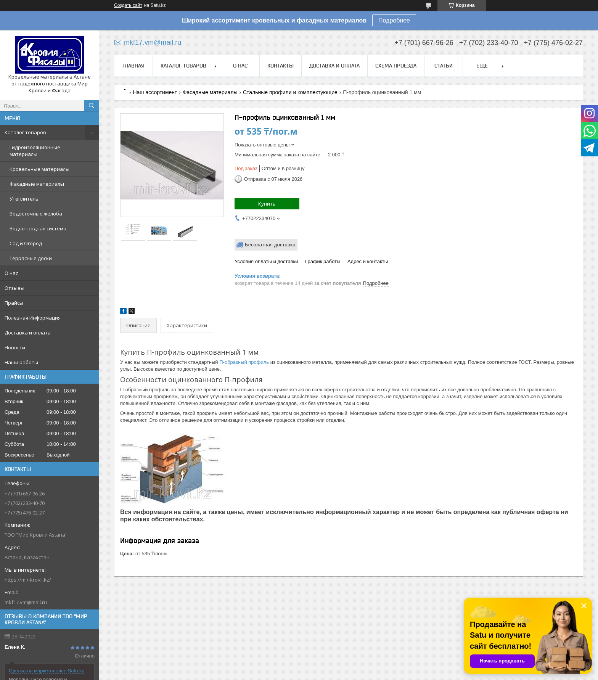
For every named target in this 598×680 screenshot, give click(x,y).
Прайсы (14, 302)
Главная (133, 66)
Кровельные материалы (39, 169)
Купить (267, 203)
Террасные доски (31, 258)
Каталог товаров (25, 132)
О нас (11, 273)
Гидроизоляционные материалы (35, 151)
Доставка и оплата (28, 332)
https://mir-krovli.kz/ (28, 579)
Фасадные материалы (37, 183)
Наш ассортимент (155, 92)
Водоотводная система (38, 228)
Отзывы (14, 288)
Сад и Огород (26, 243)
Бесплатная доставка (270, 245)
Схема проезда (395, 66)
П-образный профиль (244, 362)
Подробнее (394, 20)
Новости (15, 347)
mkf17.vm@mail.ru (26, 602)
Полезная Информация (33, 317)
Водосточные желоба (36, 213)
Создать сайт (128, 5)
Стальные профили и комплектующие (290, 92)
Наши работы (21, 362)
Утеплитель (24, 198)
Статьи (443, 66)
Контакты (280, 66)
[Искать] (91, 105)
